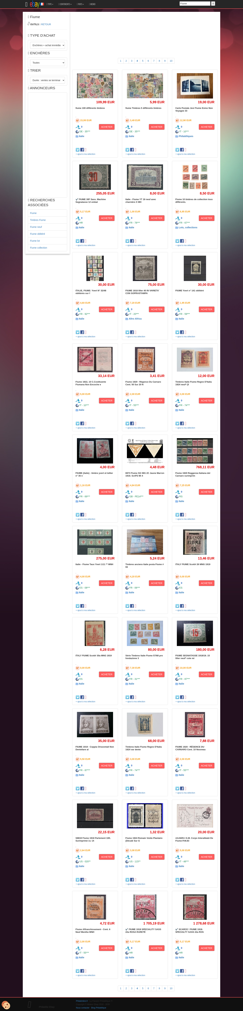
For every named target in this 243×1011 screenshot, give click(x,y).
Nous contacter (82, 1008)
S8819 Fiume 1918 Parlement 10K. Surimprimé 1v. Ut (93, 839)
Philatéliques (186, 136)
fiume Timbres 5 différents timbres (143, 108)
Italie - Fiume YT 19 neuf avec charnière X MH (140, 200)
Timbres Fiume (38, 220)
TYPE (49, 4)
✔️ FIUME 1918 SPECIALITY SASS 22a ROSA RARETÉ (143, 930)
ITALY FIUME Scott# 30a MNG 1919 (94, 655)
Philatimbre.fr (82, 1001)
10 (171, 60)
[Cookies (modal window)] (6, 1005)
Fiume (33, 213)
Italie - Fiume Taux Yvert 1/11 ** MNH (94, 564)
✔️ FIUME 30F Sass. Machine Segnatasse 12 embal (91, 200)
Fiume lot (35, 240)
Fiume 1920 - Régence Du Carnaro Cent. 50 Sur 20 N (143, 383)
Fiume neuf (36, 227)
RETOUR (46, 24)
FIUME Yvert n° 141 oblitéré (189, 290)
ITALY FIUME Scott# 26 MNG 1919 (192, 564)
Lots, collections (188, 227)
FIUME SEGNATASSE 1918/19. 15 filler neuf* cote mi (192, 657)
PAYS (80, 4)
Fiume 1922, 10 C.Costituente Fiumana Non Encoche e (91, 383)
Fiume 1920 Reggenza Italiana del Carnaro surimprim (192, 474)
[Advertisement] (47, 145)
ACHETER (106, 127)
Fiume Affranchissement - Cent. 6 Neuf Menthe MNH (93, 930)
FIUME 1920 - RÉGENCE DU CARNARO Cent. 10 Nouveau (190, 748)
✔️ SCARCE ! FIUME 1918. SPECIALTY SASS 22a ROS (189, 930)
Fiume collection (38, 247)
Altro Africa (135, 318)
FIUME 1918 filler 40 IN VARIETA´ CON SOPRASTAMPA (142, 292)
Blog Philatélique (98, 1008)
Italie (81, 136)
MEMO (92, 4)
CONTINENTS (65, 4)
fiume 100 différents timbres (90, 108)
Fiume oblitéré (37, 234)
